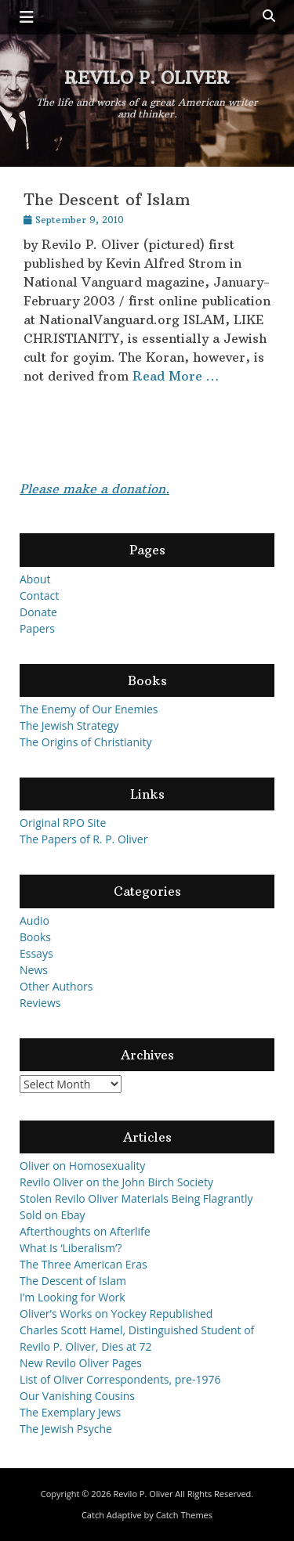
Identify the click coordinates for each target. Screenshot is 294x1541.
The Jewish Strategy (69, 725)
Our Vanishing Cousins (77, 1395)
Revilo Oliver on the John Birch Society (116, 1182)
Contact (39, 595)
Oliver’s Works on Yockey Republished (116, 1313)
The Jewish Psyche (66, 1428)
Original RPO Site (63, 822)
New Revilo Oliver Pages (81, 1362)
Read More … (175, 376)
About (35, 579)
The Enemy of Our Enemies (89, 709)
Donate (38, 611)
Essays (36, 953)
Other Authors (56, 986)
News (34, 969)
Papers (37, 628)
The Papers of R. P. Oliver (83, 839)
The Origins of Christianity (86, 741)
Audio (34, 920)
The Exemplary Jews (70, 1412)
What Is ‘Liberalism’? (71, 1247)
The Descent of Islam (107, 199)
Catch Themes (184, 1515)
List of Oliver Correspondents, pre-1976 (120, 1379)
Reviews (40, 1002)
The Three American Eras (83, 1264)
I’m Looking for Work (72, 1297)
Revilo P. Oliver (147, 77)
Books (35, 936)
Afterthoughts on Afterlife (85, 1231)
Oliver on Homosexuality (82, 1165)
